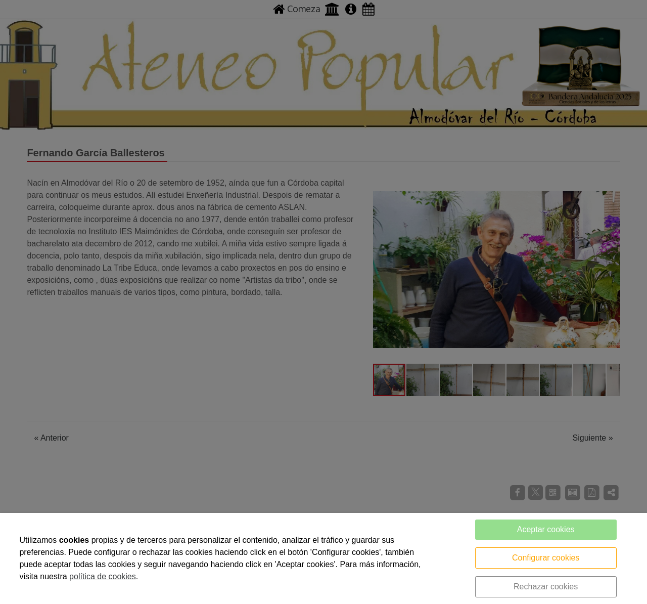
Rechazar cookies (546, 586)
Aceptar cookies (546, 529)
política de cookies (102, 576)
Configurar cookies (545, 557)
